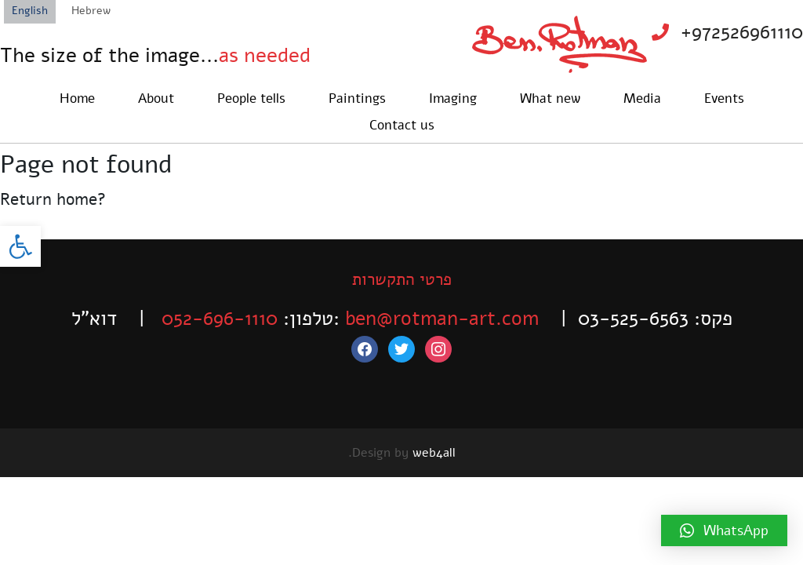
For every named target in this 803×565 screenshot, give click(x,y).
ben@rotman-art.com (442, 318)
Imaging (453, 98)
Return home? (53, 199)
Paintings (357, 98)
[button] (20, 246)
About (156, 98)
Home (77, 98)
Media (642, 98)
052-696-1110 (220, 318)
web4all (434, 452)
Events (724, 98)
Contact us (401, 125)
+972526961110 (742, 32)
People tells (251, 98)
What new (550, 98)
